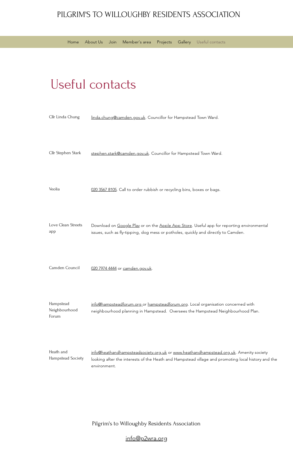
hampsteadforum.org (168, 304)
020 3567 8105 (104, 189)
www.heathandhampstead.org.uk (204, 352)
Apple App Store (175, 225)
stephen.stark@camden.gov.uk (120, 153)
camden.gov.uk (137, 268)
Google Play (128, 225)
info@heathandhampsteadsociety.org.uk (129, 352)
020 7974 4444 (104, 268)
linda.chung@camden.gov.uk (118, 117)
